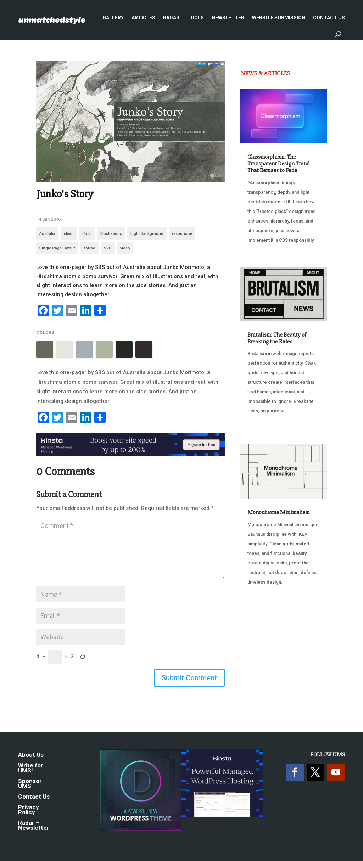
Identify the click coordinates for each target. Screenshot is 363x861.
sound (89, 248)
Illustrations (111, 233)
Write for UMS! (30, 768)
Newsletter (228, 18)
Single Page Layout (57, 248)
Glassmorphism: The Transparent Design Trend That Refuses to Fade (278, 163)
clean (69, 233)
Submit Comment (189, 678)
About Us (31, 755)
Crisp (87, 233)
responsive (182, 233)
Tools (195, 18)
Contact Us (329, 18)
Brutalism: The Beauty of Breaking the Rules (276, 338)
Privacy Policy (28, 810)
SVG (108, 248)
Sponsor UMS (30, 783)
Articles (143, 18)
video (125, 248)
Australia (47, 233)
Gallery (113, 18)
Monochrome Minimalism (278, 512)
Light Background (146, 233)
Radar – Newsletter (33, 825)
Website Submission (278, 18)
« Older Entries (264, 622)
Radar (171, 18)
